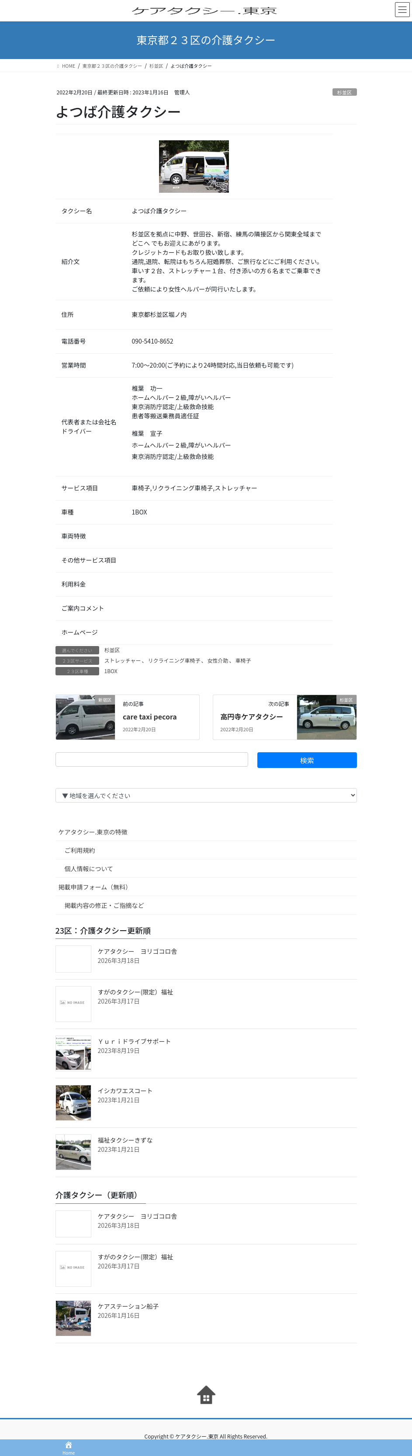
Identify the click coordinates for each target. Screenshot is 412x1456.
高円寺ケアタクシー (251, 716)
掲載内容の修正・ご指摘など (104, 905)
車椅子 (243, 660)
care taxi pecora (150, 716)
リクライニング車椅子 (174, 660)
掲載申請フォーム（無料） (95, 887)
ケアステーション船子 (128, 1306)
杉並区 (344, 92)
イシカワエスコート (125, 1090)
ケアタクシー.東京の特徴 (93, 831)
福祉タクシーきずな (125, 1140)
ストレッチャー (122, 660)
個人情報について (89, 868)
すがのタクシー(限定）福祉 (135, 991)
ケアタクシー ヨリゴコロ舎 (137, 951)
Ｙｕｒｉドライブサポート (134, 1041)
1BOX (111, 670)
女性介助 (217, 660)
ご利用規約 (80, 850)
